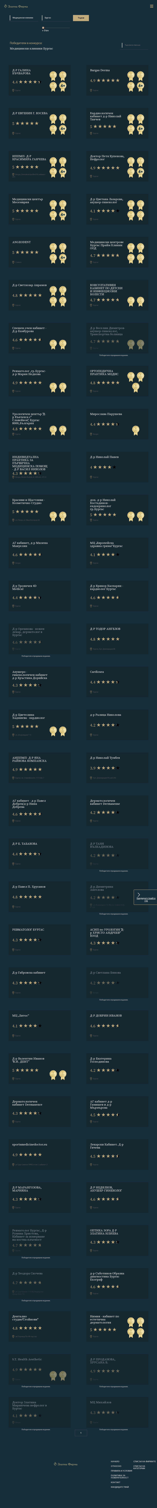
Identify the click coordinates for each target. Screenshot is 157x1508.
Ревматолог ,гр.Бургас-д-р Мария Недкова (29, 372)
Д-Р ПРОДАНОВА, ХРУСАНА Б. (103, 1361)
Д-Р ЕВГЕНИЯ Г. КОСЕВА (30, 113)
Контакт (115, 1482)
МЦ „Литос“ (20, 1015)
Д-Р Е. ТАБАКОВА (24, 843)
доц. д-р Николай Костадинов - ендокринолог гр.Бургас (103, 504)
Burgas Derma (100, 70)
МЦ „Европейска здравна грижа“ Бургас (106, 544)
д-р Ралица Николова (105, 714)
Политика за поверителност (120, 1477)
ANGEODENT (21, 242)
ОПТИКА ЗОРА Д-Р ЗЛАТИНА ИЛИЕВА (104, 1232)
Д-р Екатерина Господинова (100, 1060)
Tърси (81, 18)
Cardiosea (97, 671)
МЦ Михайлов (100, 1402)
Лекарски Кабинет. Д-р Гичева (107, 1146)
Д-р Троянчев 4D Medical (24, 587)
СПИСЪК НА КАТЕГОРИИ (139, 1467)
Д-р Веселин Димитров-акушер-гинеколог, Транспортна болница (107, 331)
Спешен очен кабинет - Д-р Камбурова (29, 329)
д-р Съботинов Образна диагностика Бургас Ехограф (107, 1276)
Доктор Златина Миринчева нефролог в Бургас (29, 1405)
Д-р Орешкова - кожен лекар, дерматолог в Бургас (28, 631)
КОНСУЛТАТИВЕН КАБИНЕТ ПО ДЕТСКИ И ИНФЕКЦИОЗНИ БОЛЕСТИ (106, 289)
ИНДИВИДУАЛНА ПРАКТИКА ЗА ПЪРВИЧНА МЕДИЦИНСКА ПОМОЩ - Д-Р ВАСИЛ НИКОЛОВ (29, 463)
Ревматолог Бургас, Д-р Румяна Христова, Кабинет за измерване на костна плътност (29, 1235)
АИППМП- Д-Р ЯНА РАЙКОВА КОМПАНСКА (29, 759)
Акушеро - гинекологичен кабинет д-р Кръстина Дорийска (29, 674)
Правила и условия (121, 1471)
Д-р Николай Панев (104, 456)
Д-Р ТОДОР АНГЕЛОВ (105, 628)
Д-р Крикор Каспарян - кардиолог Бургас (106, 587)
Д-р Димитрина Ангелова (101, 888)
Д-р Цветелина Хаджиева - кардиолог (28, 716)
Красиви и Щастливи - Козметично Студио (28, 501)
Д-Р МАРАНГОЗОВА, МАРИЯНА (27, 1189)
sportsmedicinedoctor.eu (29, 1144)
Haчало (115, 1462)
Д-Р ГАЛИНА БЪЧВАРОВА (21, 72)
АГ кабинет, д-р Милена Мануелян (30, 544)
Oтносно (116, 1466)
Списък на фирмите (144, 1462)
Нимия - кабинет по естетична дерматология (104, 1319)
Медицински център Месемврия (27, 201)
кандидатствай (120, 1487)
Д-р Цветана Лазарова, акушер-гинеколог (106, 201)
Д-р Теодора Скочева (27, 1273)
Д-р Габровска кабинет (28, 972)
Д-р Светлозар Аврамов (29, 285)
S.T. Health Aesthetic (27, 1359)
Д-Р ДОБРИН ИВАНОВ (106, 1015)
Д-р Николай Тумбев (105, 757)
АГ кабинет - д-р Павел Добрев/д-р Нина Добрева (29, 803)
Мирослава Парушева (106, 413)
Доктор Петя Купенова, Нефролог (107, 158)
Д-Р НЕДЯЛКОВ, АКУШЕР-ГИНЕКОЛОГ (106, 1189)
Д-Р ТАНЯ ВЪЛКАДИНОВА (101, 845)
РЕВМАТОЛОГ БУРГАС (28, 929)
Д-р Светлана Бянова (105, 972)
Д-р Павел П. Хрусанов (28, 886)
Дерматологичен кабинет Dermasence (27, 1103)
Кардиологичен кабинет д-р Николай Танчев (105, 116)
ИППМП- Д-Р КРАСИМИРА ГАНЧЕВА (29, 158)
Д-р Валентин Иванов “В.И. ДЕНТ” (28, 1060)
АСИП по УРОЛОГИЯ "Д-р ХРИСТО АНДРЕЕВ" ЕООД (107, 932)
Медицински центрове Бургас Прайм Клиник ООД (107, 245)
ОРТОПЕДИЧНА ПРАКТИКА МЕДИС (104, 372)
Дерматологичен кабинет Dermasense (105, 802)
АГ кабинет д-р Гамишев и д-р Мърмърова (101, 1104)
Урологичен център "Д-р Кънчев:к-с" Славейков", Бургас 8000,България (29, 418)
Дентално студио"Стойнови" (25, 1318)
